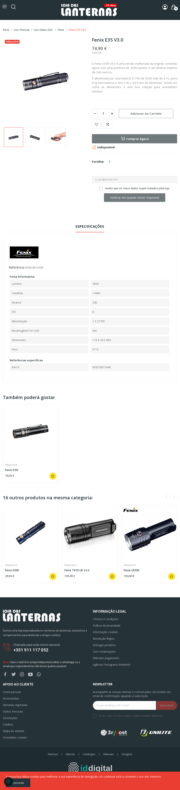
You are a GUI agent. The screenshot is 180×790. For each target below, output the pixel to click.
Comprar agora (135, 138)
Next (174, 497)
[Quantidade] (103, 113)
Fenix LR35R (131, 570)
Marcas (70, 754)
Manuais (108, 754)
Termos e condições (105, 619)
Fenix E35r (11, 470)
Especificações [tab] (89, 226)
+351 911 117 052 (30, 650)
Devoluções (10, 718)
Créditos (8, 724)
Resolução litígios (104, 638)
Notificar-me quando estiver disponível (134, 197)
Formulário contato (15, 737)
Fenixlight (11, 465)
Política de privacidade (106, 625)
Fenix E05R (12, 570)
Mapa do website (13, 731)
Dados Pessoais (13, 711)
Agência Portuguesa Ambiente (111, 664)
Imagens (127, 754)
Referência (16, 267)
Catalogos (89, 754)
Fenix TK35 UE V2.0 (76, 570)
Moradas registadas (15, 705)
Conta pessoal (12, 692)
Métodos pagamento (106, 658)
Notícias (53, 754)
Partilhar (109, 162)
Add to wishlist (96, 124)
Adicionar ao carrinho (146, 113)
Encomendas (11, 698)
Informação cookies (105, 632)
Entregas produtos (104, 645)
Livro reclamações (104, 651)
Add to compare (108, 124)
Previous (166, 497)
